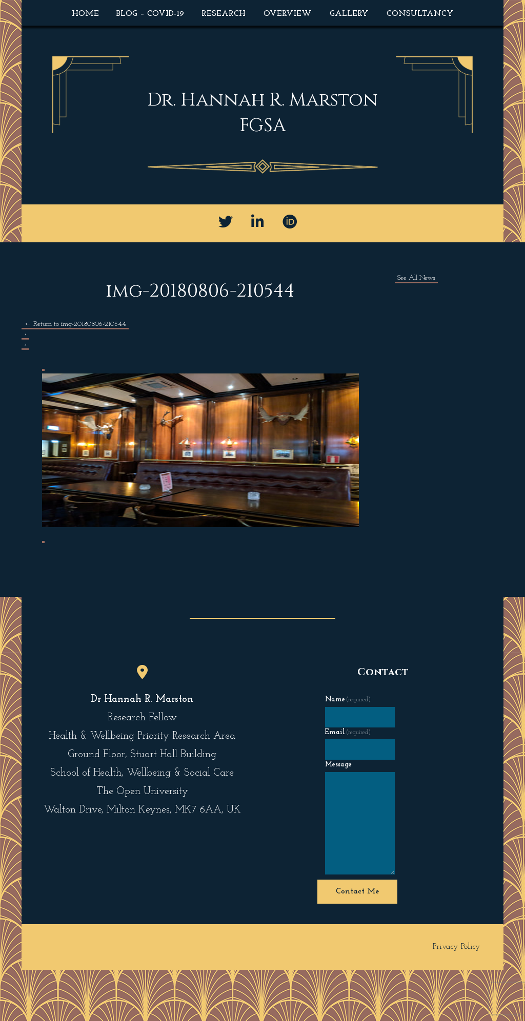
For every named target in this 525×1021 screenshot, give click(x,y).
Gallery (349, 14)
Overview (288, 14)
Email (348, 732)
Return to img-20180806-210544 (75, 324)
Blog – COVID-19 (150, 14)
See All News (416, 278)
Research (223, 14)
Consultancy (420, 14)
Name (348, 699)
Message (338, 764)
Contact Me (357, 891)
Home (85, 14)
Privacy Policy (456, 947)
